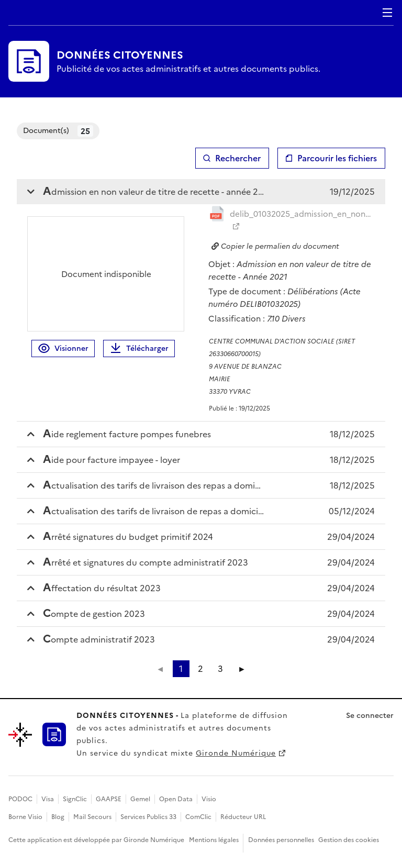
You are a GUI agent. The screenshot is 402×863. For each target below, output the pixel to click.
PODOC (20, 799)
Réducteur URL (243, 817)
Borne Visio (25, 817)
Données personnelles (281, 840)
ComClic (198, 817)
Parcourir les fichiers (337, 158)
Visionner (63, 348)
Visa (47, 799)
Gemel (140, 799)
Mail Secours (92, 817)
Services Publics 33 (148, 817)
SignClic (75, 799)
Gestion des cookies (348, 840)
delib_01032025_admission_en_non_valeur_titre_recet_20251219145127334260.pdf (302, 214)
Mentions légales (214, 840)
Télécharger (139, 348)
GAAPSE (108, 799)
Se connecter (370, 715)
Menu (387, 12)
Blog (57, 817)
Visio (209, 799)
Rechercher (238, 158)
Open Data (176, 799)
